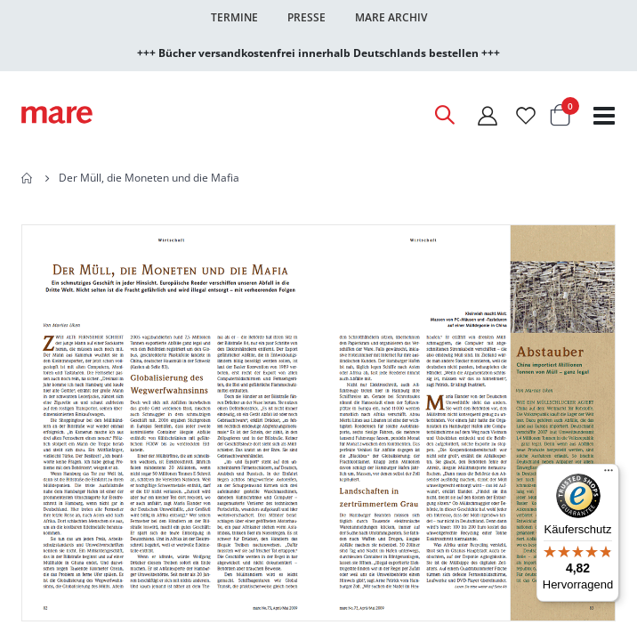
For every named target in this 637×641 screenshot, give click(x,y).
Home (27, 178)
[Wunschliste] (525, 115)
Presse (306, 17)
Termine (234, 17)
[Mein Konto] (487, 115)
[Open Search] (444, 115)
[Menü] (608, 468)
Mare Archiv (391, 17)
